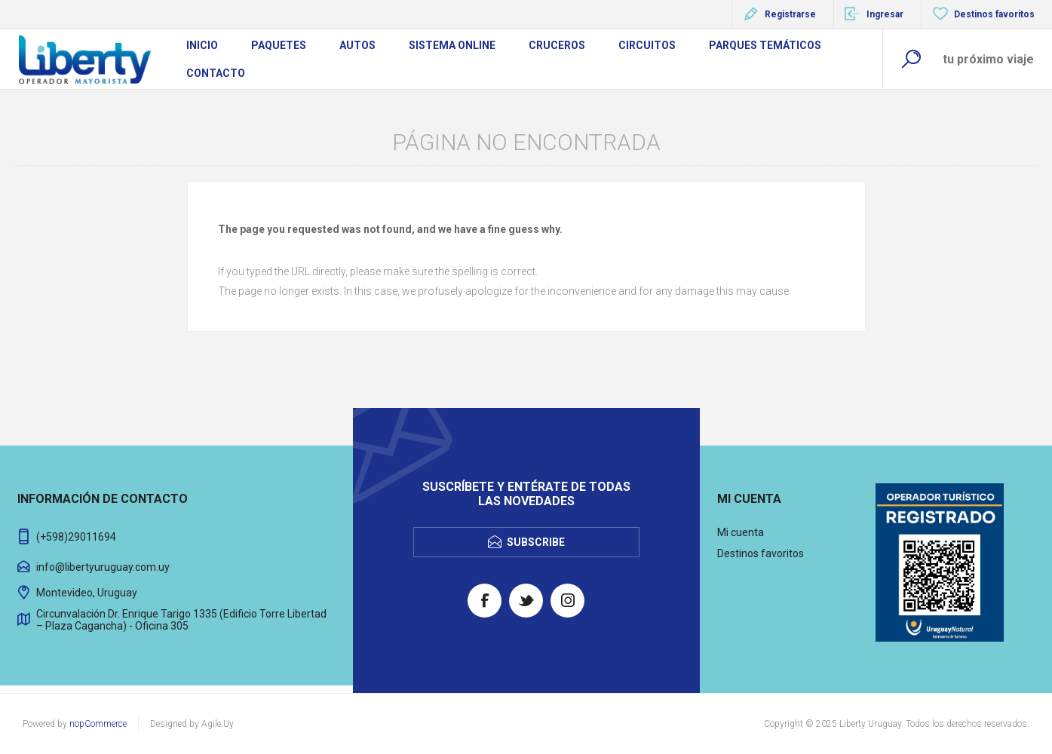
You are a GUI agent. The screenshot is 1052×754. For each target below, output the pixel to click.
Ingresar (884, 14)
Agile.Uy (217, 724)
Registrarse (790, 14)
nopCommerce (98, 724)
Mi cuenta (740, 532)
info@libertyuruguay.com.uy (103, 567)
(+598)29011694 (76, 537)
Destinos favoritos (760, 553)
